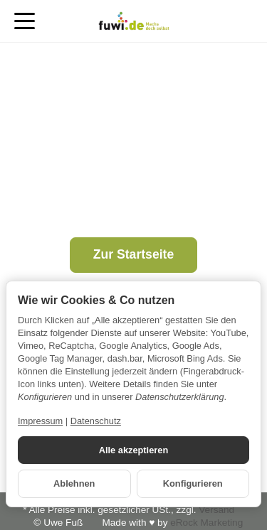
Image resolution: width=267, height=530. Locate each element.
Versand (216, 509)
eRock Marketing (206, 522)
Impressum (40, 421)
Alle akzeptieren (133, 450)
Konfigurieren (193, 483)
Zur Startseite (133, 254)
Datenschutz (95, 421)
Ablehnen (74, 483)
